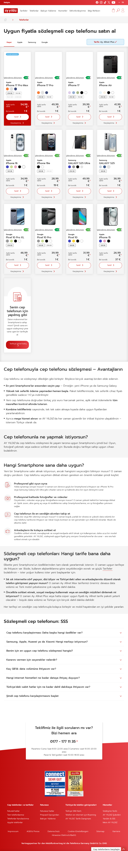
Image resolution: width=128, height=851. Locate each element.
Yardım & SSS (109, 818)
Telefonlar (34, 10)
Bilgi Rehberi (94, 10)
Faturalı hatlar (13, 811)
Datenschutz (54, 831)
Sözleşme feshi (110, 811)
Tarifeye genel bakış (18, 343)
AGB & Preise (33, 831)
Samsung (32, 42)
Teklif (16, 117)
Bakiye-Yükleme (48, 10)
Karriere (116, 831)
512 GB (18, 93)
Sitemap (100, 831)
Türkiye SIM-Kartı (73, 811)
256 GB (49, 245)
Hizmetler (62, 10)
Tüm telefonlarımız (15, 814)
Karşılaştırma (16, 123)
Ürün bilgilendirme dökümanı (41, 77)
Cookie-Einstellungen (78, 831)
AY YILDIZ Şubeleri (112, 814)
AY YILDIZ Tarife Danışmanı (78, 818)
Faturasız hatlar (47, 811)
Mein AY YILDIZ (110, 822)
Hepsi (9, 42)
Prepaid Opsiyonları (49, 814)
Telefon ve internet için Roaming (80, 814)
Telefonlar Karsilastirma (18, 818)
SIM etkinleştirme (77, 10)
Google (45, 42)
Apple (19, 42)
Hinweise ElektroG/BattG (64, 835)
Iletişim (7, 2)
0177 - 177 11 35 (63, 741)
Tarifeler (24, 10)
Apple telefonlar (15, 822)
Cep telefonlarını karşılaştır (109, 849)
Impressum (13, 831)
